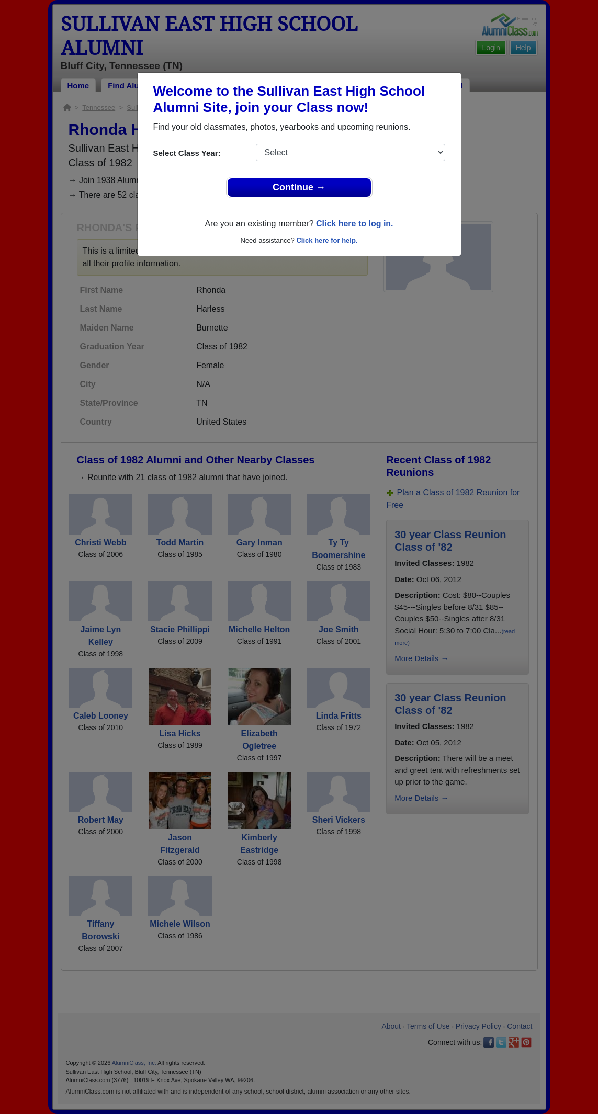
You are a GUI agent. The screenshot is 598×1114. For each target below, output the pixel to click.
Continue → (299, 187)
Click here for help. (326, 240)
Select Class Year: (187, 153)
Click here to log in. (354, 223)
